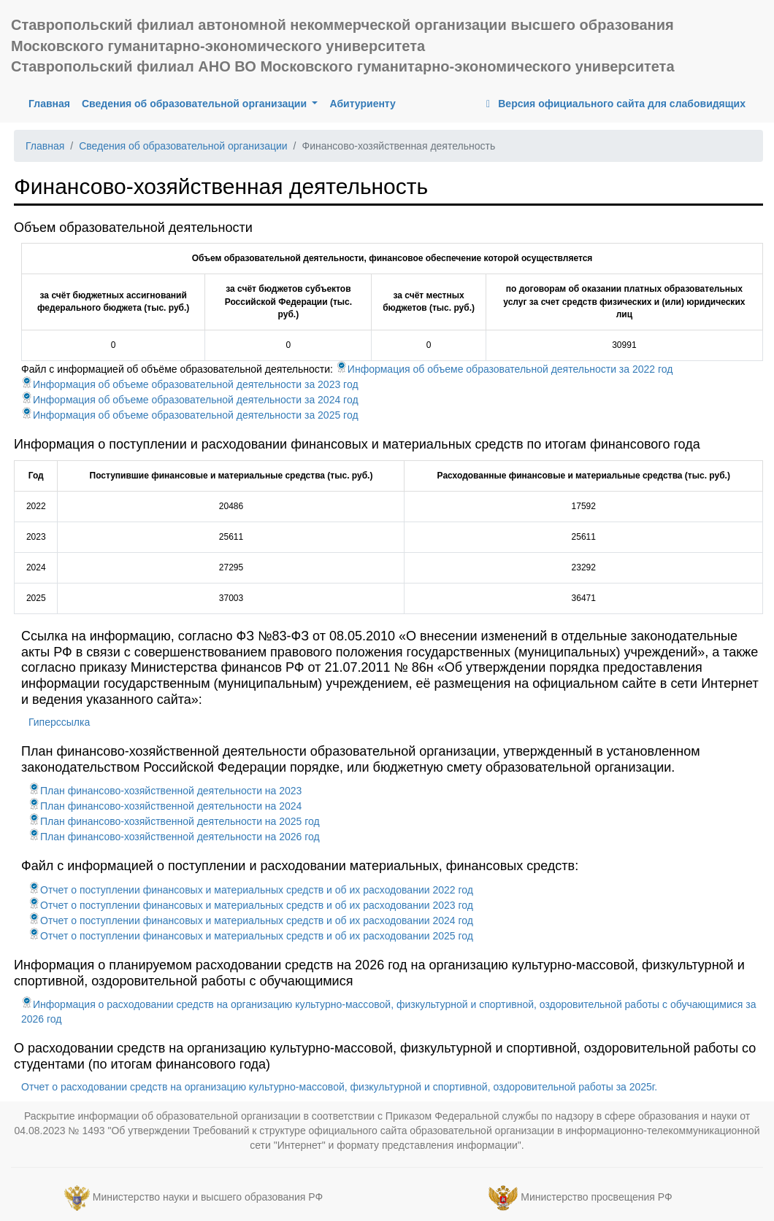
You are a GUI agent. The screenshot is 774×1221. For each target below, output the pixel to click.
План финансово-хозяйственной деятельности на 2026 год (174, 836)
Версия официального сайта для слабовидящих (613, 103)
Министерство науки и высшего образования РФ (208, 1197)
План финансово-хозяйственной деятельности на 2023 (165, 790)
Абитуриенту (362, 103)
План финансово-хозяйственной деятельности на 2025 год (174, 821)
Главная (52, 102)
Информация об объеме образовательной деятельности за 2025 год (190, 415)
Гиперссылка (59, 722)
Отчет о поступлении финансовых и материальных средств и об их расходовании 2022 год (250, 890)
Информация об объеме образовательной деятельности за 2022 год (504, 369)
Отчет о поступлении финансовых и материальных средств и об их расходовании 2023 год (250, 905)
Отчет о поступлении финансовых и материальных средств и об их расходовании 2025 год (250, 936)
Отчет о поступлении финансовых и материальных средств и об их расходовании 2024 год (250, 920)
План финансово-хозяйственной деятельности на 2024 (165, 806)
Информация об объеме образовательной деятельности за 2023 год (190, 384)
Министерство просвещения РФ (596, 1197)
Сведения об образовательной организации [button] (196, 103)
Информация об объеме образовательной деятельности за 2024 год (190, 400)
